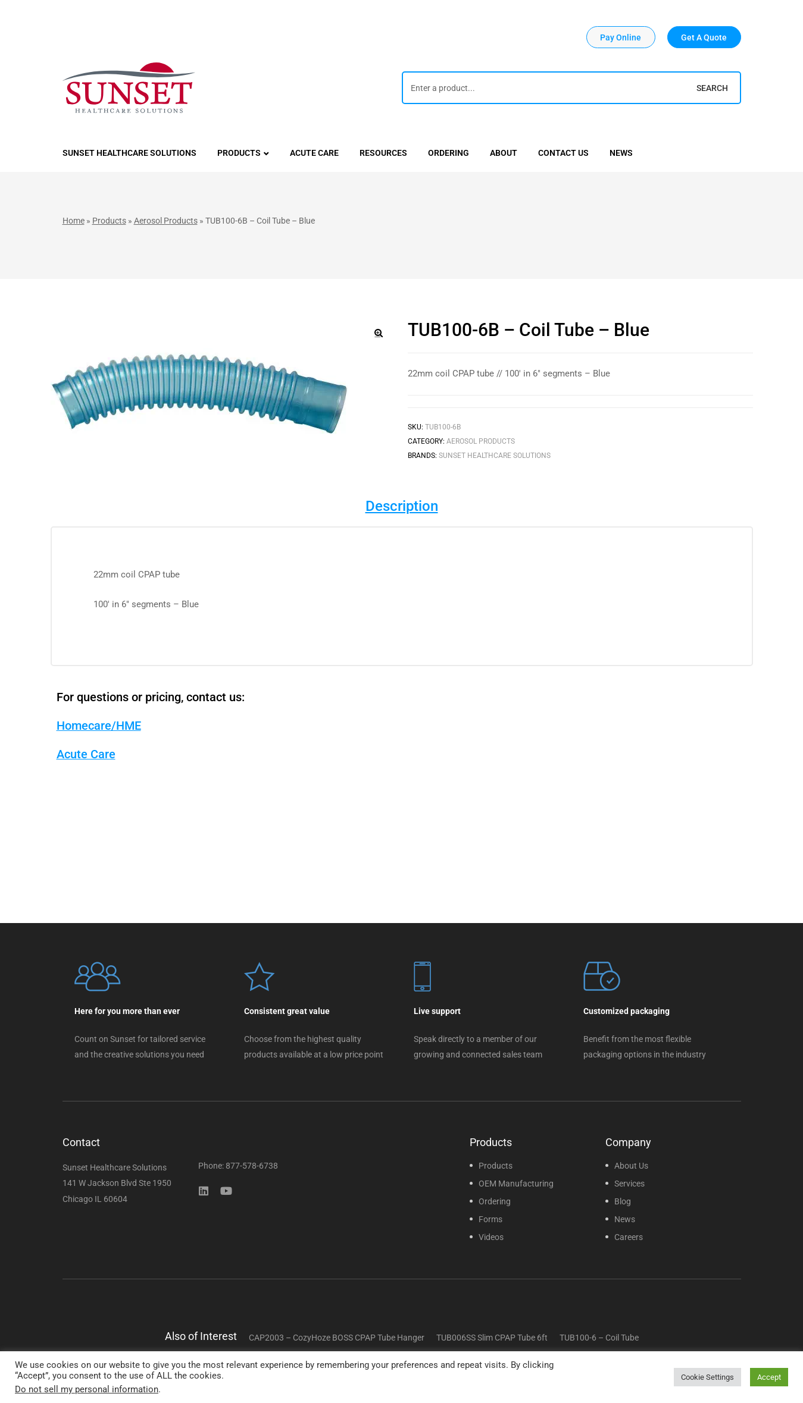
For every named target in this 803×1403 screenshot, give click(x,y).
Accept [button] (769, 1377)
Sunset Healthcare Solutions (495, 455)
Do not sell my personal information (86, 1389)
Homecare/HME (99, 725)
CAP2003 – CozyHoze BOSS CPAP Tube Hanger (336, 1337)
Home (74, 220)
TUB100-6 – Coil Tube (599, 1337)
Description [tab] (401, 506)
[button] (620, 37)
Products (109, 220)
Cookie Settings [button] (707, 1377)
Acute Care (86, 754)
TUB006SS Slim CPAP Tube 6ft (492, 1337)
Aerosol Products (166, 220)
